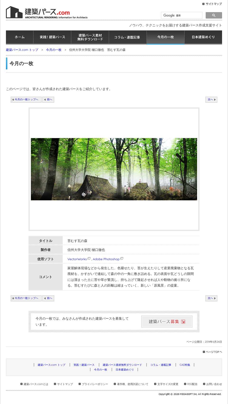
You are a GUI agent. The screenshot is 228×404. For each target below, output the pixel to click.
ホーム (19, 37)
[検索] (181, 15)
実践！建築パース (52, 37)
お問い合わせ (214, 384)
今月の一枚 (165, 37)
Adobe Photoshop (108, 259)
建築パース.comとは (36, 384)
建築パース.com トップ (22, 50)
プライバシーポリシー (95, 384)
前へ (49, 99)
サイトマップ (65, 384)
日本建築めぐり (203, 37)
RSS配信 (192, 384)
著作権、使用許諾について (132, 384)
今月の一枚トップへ (26, 99)
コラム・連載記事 (128, 37)
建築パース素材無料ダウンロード (90, 37)
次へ (210, 99)
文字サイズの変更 (167, 384)
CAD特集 (185, 364)
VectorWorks (79, 259)
